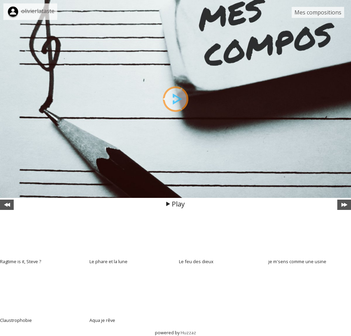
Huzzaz (188, 332)
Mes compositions (317, 12)
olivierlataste (38, 11)
